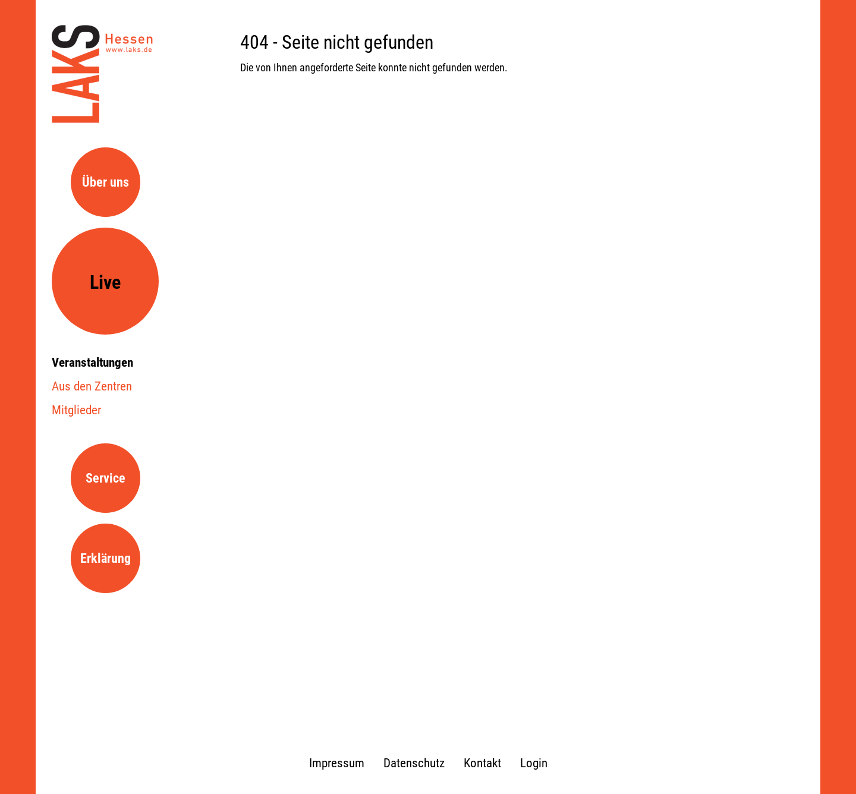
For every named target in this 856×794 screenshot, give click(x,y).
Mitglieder (76, 410)
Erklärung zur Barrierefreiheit (108, 572)
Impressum (336, 763)
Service (105, 478)
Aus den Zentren (92, 386)
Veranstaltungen (92, 362)
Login (533, 763)
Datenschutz (414, 763)
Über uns (105, 182)
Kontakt (482, 763)
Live (105, 282)
